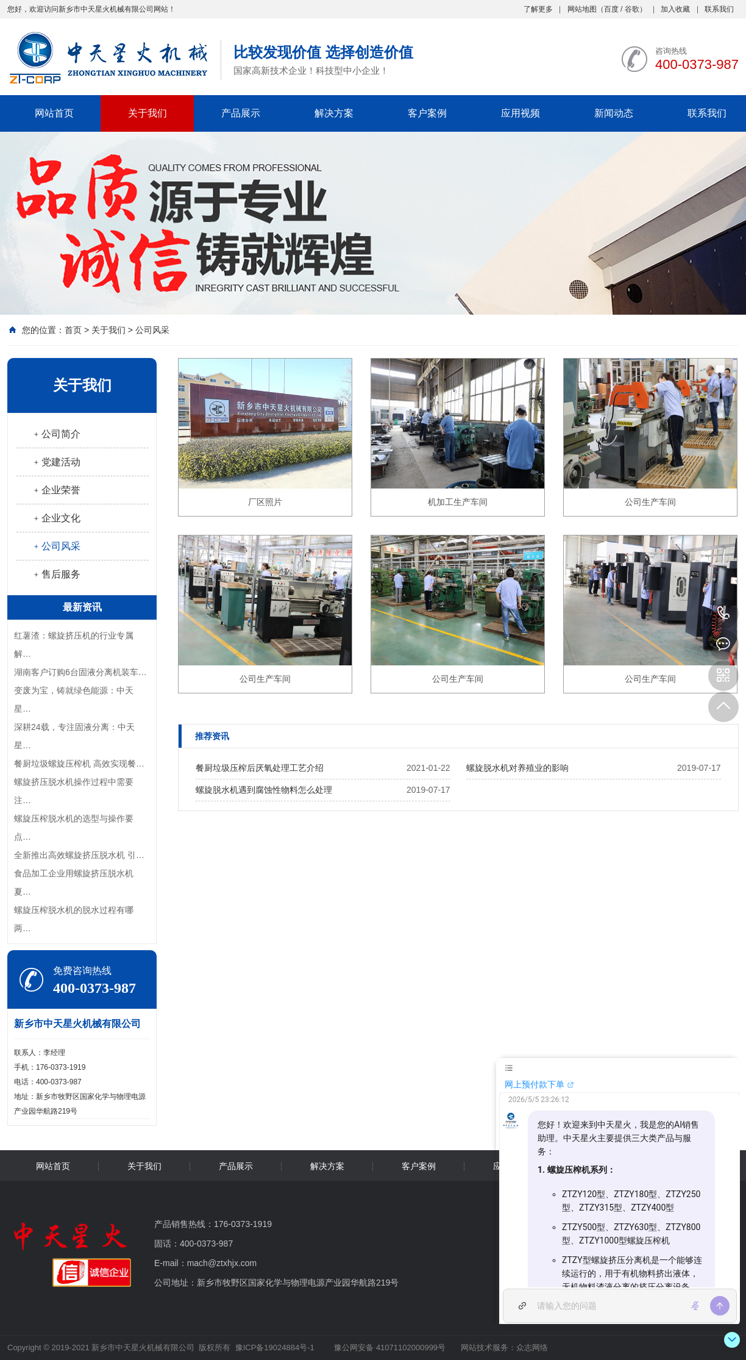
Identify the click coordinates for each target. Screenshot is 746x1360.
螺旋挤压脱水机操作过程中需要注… (73, 791)
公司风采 (152, 330)
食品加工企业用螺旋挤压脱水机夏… (73, 882)
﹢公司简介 (56, 434)
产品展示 (240, 113)
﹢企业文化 (56, 518)
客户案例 (427, 113)
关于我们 (147, 113)
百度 (611, 9)
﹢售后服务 (56, 574)
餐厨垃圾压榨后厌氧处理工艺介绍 (260, 768)
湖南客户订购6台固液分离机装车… (80, 672)
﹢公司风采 (56, 546)
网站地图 (582, 9)
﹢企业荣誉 (56, 490)
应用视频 (520, 113)
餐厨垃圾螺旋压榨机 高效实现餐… (79, 763)
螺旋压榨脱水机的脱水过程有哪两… (73, 919)
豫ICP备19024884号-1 (274, 1347)
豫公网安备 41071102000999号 (389, 1347)
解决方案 (333, 113)
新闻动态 (613, 113)
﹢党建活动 (56, 462)
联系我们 (719, 9)
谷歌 (632, 9)
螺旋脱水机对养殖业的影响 (517, 768)
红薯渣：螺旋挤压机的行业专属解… (73, 645)
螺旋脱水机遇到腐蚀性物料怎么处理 (264, 790)
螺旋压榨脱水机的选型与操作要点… (73, 828)
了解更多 (538, 9)
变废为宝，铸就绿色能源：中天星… (73, 699)
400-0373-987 (723, 613)
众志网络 (532, 1347)
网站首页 (54, 113)
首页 (73, 330)
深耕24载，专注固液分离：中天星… (74, 736)
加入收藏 (675, 9)
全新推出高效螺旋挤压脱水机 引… (79, 855)
